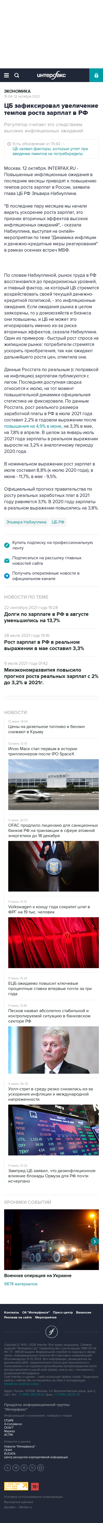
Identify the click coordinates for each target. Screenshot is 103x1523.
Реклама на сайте (18, 1317)
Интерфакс (51, 75)
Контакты (11, 1313)
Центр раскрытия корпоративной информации (36, 1457)
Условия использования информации (33, 1497)
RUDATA (9, 1453)
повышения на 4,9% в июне (33, 426)
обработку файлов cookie (21, 1384)
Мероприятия (46, 1317)
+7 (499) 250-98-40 (31, 1394)
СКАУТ (8, 1427)
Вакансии (83, 1313)
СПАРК (9, 1420)
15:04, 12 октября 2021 (22, 96)
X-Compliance (13, 1424)
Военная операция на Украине (37, 1276)
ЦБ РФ (58, 522)
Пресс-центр (63, 1313)
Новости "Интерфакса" (19, 1446)
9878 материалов (20, 1284)
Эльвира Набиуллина (26, 522)
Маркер (9, 1431)
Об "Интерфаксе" (36, 1313)
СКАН (8, 1450)
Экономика (17, 91)
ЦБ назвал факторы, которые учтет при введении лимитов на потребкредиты (50, 151)
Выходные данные (18, 1502)
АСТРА (8, 1435)
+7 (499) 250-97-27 (67, 1394)
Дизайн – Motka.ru (18, 1507)
